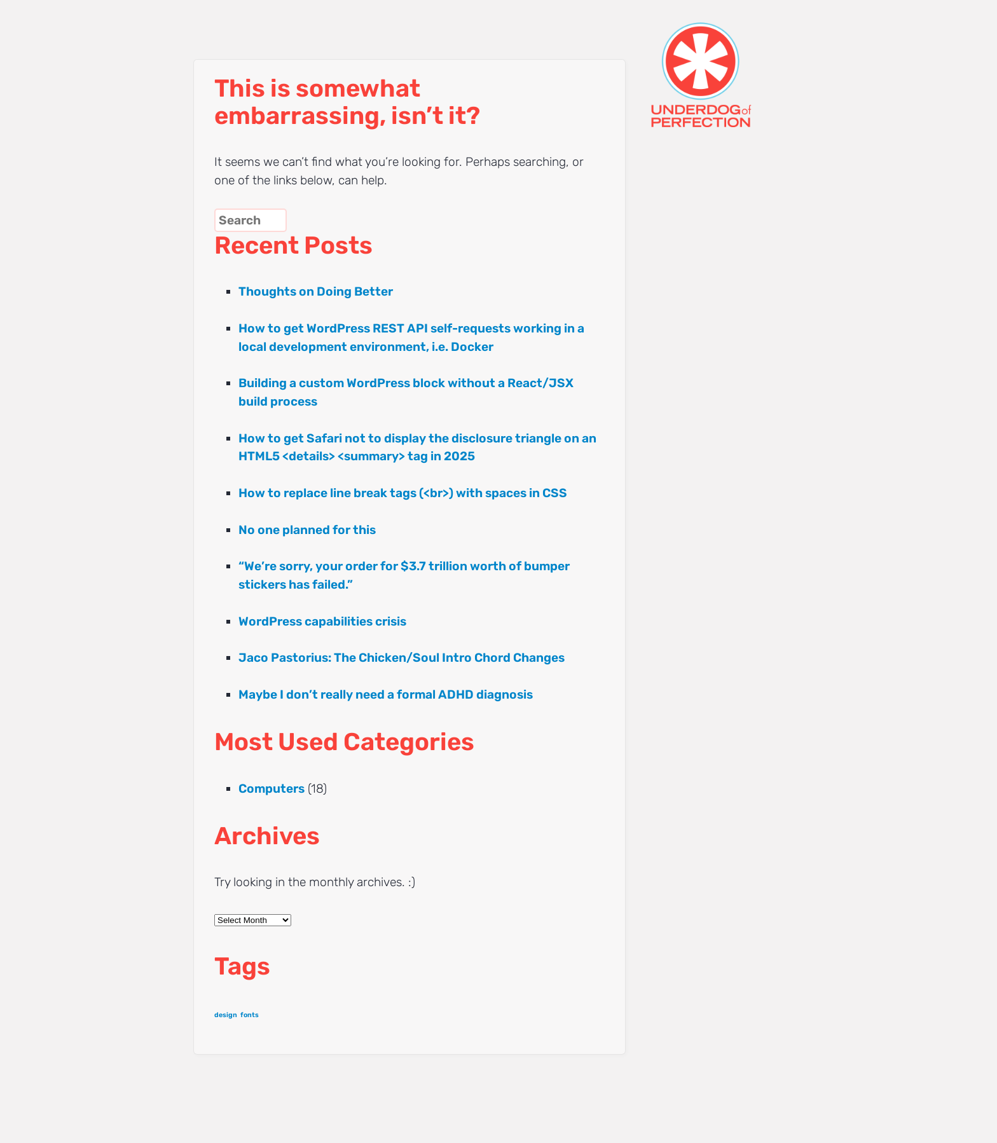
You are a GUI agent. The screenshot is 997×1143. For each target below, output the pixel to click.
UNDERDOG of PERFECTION (724, 63)
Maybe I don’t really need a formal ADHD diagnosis (385, 694)
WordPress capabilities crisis (322, 621)
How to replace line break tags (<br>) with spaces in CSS (402, 493)
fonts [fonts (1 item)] (249, 1015)
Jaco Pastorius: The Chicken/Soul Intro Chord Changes (401, 657)
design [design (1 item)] (225, 1015)
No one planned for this (307, 530)
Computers (271, 788)
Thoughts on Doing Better (315, 291)
